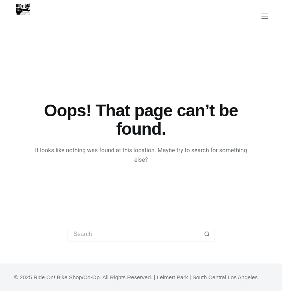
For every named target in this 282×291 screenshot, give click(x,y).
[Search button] (207, 234)
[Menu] (264, 16)
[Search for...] (134, 234)
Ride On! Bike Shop (55, 25)
